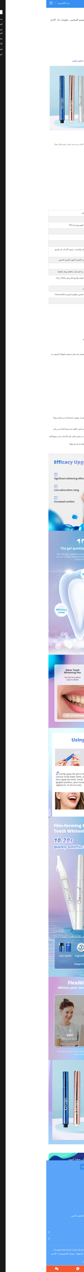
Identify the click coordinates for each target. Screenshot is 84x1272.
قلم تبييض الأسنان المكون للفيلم (38, 61)
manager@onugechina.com (62, 1212)
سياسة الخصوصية (20, 1254)
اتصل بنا (72, 26)
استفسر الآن (71, 171)
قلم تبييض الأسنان (61, 61)
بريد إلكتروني (16, 3)
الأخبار (7, 20)
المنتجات (72, 20)
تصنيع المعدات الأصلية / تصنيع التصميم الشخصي (45, 20)
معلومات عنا (16, 20)
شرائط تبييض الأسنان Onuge (50, 1262)
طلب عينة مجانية (42, 1167)
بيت (80, 20)
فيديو (79, 26)
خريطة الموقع (37, 1254)
